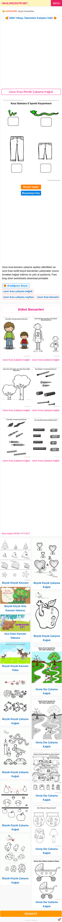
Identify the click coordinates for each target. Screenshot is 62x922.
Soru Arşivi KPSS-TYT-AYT (16, 533)
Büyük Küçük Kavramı (15, 583)
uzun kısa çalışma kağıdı (17, 291)
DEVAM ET (31, 913)
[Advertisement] (31, 55)
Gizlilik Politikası (31, 920)
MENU (56, 3)
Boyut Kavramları (26, 11)
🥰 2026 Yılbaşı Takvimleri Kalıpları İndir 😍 (31, 18)
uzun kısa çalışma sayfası (18, 297)
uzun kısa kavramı (48, 297)
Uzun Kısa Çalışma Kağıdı (16, 359)
